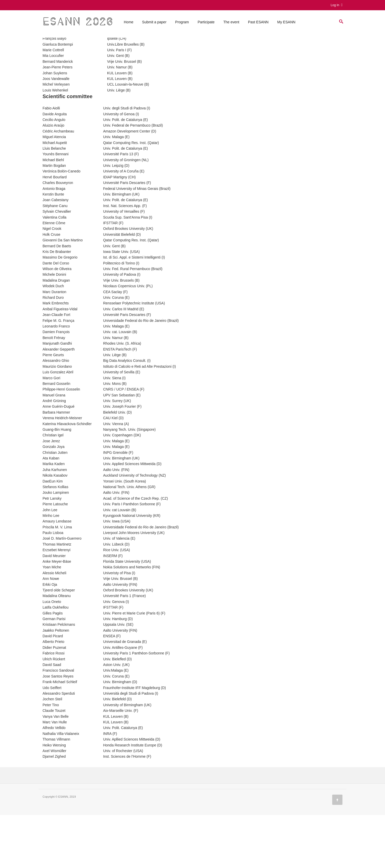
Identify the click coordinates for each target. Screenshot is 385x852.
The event (231, 24)
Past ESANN (258, 24)
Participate (206, 24)
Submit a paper (154, 24)
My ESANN (286, 24)
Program (182, 24)
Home (128, 24)
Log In (336, 5)
